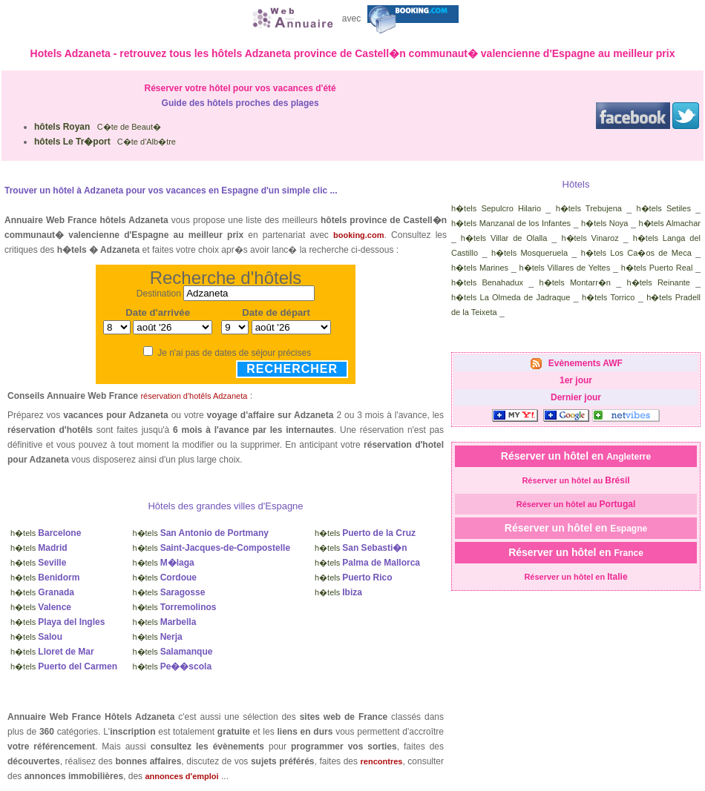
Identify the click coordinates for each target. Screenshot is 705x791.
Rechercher (292, 369)
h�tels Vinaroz (589, 238)
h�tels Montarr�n (575, 282)
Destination (159, 293)
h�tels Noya (604, 223)
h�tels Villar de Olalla (504, 238)
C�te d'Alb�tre (105, 141)
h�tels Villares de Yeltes (565, 267)
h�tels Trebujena (589, 208)
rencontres (382, 761)
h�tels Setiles (664, 208)
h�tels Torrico (608, 297)
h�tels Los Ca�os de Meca (636, 252)
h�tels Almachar (670, 223)
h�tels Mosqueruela (529, 252)
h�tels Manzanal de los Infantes (511, 223)
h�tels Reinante (658, 282)
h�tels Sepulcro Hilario (496, 208)
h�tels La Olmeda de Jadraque (510, 297)
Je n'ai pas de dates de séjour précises (234, 353)
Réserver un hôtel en (576, 456)
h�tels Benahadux (487, 282)
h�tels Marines (479, 267)
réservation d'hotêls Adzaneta (193, 395)
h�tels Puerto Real (657, 267)
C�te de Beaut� (97, 126)
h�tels (45, 533)
